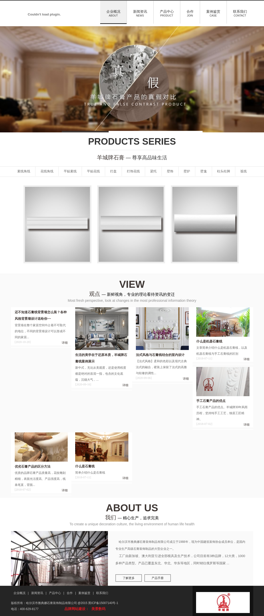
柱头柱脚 (223, 171)
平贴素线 (70, 171)
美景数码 (98, 609)
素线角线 (23, 171)
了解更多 (129, 578)
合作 (190, 13)
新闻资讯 (140, 13)
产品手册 (158, 578)
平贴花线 (93, 171)
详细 (65, 342)
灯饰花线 (133, 171)
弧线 (243, 171)
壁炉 (187, 171)
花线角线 (46, 171)
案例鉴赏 (213, 13)
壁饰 (170, 171)
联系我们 (240, 13)
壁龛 (203, 171)
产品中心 (167, 13)
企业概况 (113, 13)
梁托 (153, 171)
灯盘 (113, 171)
